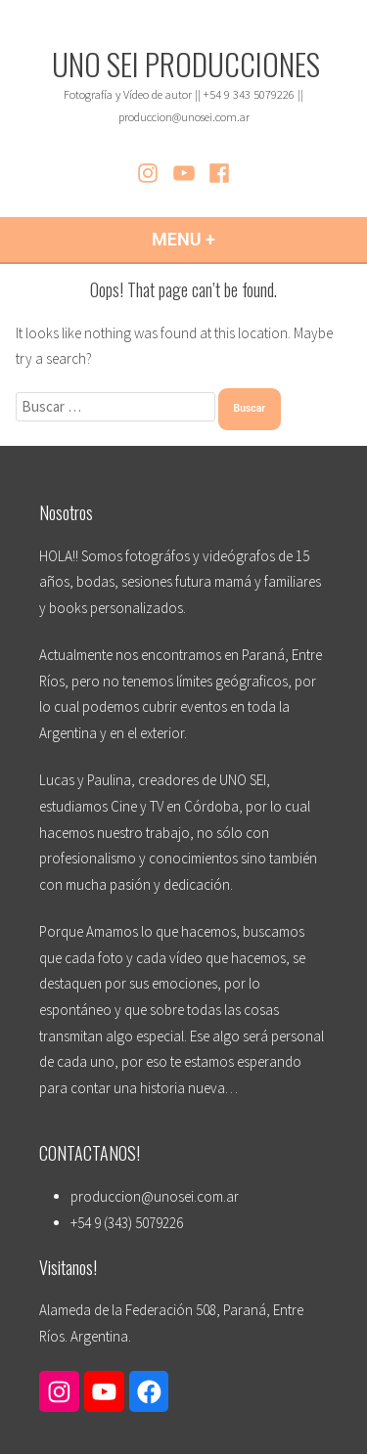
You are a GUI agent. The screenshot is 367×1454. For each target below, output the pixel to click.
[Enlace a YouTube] (104, 1391)
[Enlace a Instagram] (59, 1391)
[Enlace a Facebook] (149, 1391)
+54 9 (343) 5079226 (126, 1222)
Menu (232, 239)
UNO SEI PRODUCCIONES (186, 63)
